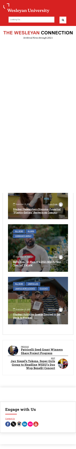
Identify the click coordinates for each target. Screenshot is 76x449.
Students (44, 289)
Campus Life (33, 284)
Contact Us (10, 418)
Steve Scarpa (55, 310)
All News (19, 231)
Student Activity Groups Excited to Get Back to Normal (36, 316)
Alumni (31, 231)
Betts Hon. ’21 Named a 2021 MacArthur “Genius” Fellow (37, 263)
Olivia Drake (55, 205)
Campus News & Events (25, 289)
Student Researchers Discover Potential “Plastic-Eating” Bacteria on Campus (37, 211)
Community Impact (23, 236)
